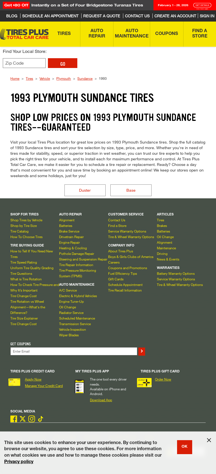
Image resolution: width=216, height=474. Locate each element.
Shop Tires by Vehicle (26, 220)
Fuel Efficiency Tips (122, 273)
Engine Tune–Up (71, 301)
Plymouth (63, 78)
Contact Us (116, 220)
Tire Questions (21, 273)
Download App (101, 400)
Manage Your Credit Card (44, 385)
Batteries (65, 225)
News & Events (168, 259)
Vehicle (45, 78)
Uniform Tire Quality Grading (32, 268)
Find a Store (117, 225)
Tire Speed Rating (23, 262)
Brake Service (69, 231)
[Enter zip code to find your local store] (24, 63)
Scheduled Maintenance (77, 318)
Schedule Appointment (125, 284)
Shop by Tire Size (23, 225)
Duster (85, 190)
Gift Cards (116, 279)
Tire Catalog (19, 231)
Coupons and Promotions (127, 268)
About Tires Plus (120, 251)
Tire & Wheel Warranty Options (131, 236)
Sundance (84, 78)
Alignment (67, 220)
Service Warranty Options (127, 231)
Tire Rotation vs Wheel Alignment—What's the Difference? (27, 307)
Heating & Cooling (73, 248)
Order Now (163, 379)
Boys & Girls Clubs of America (130, 256)
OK (184, 447)
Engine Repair (69, 242)
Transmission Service (75, 324)
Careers (114, 262)
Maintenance (166, 248)
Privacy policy (18, 462)
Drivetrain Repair (71, 236)
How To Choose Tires (26, 236)
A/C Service (68, 290)
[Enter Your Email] (73, 351)
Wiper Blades (69, 335)
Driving (162, 253)
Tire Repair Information (76, 264)
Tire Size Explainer (24, 318)
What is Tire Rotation (26, 279)
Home (14, 78)
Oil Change (67, 307)
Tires (29, 78)
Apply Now (33, 379)
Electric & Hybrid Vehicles (78, 296)
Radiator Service (71, 312)
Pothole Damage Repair (76, 253)
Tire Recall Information (125, 290)
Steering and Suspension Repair (83, 259)
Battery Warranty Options (176, 273)
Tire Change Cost (23, 296)
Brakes (162, 225)
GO (62, 64)
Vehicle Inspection (72, 329)
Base (131, 190)
